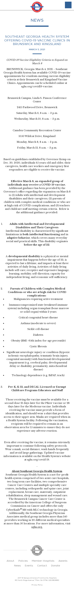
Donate (55, 565)
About (10, 560)
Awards (62, 560)
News (17, 565)
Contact (42, 565)
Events (29, 565)
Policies (23, 560)
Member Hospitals (43, 560)
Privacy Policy (37, 585)
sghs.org (36, 526)
